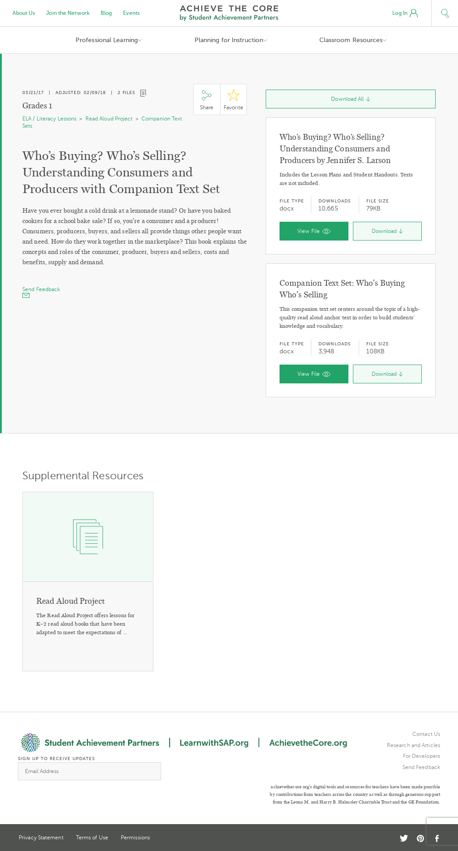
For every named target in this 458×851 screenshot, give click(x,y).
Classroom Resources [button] (351, 40)
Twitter (404, 838)
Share (206, 99)
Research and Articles (413, 745)
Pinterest (420, 838)
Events (131, 13)
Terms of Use (92, 837)
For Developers (421, 756)
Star (233, 99)
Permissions (135, 837)
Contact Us (426, 734)
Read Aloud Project (109, 119)
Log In (405, 13)
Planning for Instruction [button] (229, 40)
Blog (106, 13)
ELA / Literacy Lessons (49, 119)
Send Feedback (421, 767)
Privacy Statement (41, 837)
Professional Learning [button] (107, 40)
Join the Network (67, 13)
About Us (24, 13)
